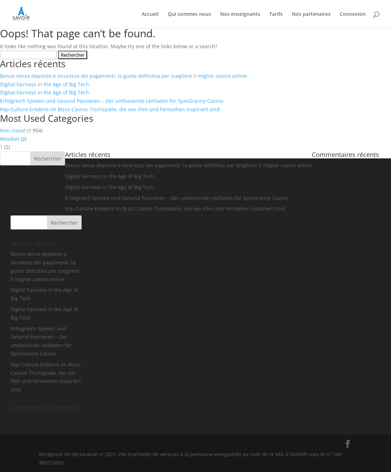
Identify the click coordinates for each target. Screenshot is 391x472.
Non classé (13, 130)
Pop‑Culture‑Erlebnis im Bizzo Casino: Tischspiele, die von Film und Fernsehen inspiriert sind (110, 109)
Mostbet (9, 139)
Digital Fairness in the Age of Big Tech (44, 84)
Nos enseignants (240, 14)
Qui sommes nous (189, 14)
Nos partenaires (311, 14)
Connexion (353, 14)
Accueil (150, 14)
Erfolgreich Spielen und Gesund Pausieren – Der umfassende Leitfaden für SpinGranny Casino (111, 100)
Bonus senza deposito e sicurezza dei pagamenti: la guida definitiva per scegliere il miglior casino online (123, 76)
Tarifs (276, 14)
